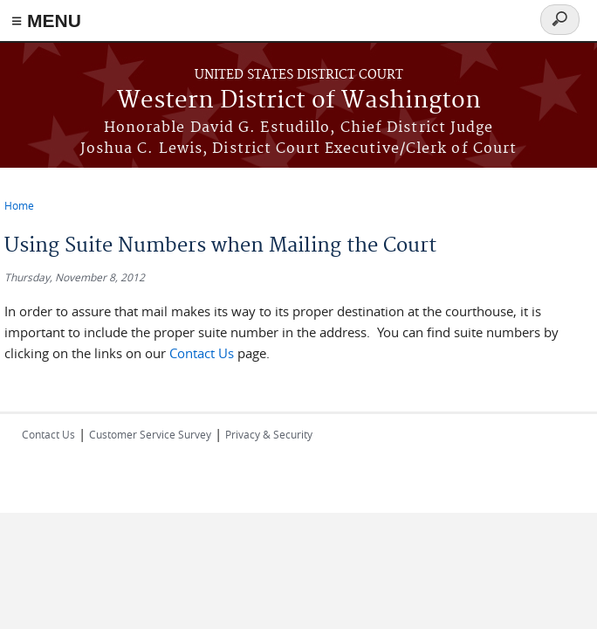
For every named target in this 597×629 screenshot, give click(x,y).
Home (19, 205)
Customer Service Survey (150, 434)
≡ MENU (46, 20)
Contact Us (203, 353)
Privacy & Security (268, 434)
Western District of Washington (299, 100)
